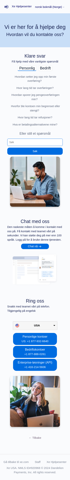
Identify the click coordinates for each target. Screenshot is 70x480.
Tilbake (35, 437)
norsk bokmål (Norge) (50, 6)
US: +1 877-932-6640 (35, 341)
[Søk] (35, 142)
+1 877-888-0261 (35, 354)
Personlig (27, 68)
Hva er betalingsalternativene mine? (35, 124)
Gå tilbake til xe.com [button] (16, 461)
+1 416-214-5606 (35, 367)
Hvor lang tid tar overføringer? (35, 87)
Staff (38, 461)
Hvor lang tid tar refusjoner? (35, 117)
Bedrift (45, 68)
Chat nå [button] (33, 246)
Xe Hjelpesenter (57, 461)
